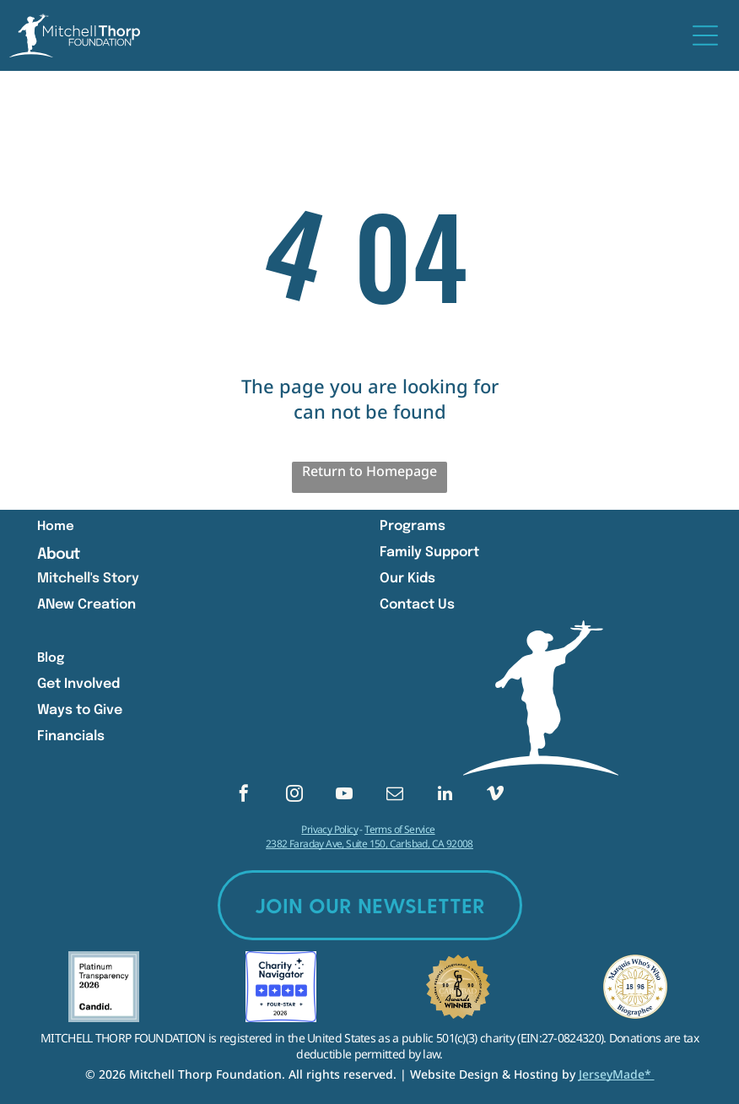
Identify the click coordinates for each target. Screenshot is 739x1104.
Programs (412, 526)
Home (55, 526)
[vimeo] (495, 795)
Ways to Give (79, 710)
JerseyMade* (617, 1074)
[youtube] (344, 795)
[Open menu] (705, 35)
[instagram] (294, 795)
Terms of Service (399, 829)
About (58, 554)
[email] (394, 795)
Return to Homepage (369, 471)
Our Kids (407, 578)
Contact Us (417, 605)
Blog (50, 658)
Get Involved (78, 684)
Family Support (429, 552)
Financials (71, 736)
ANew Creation (86, 605)
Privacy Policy (329, 829)
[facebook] (243, 795)
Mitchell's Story (88, 578)
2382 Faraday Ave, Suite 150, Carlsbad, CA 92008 (369, 843)
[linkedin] (444, 795)
